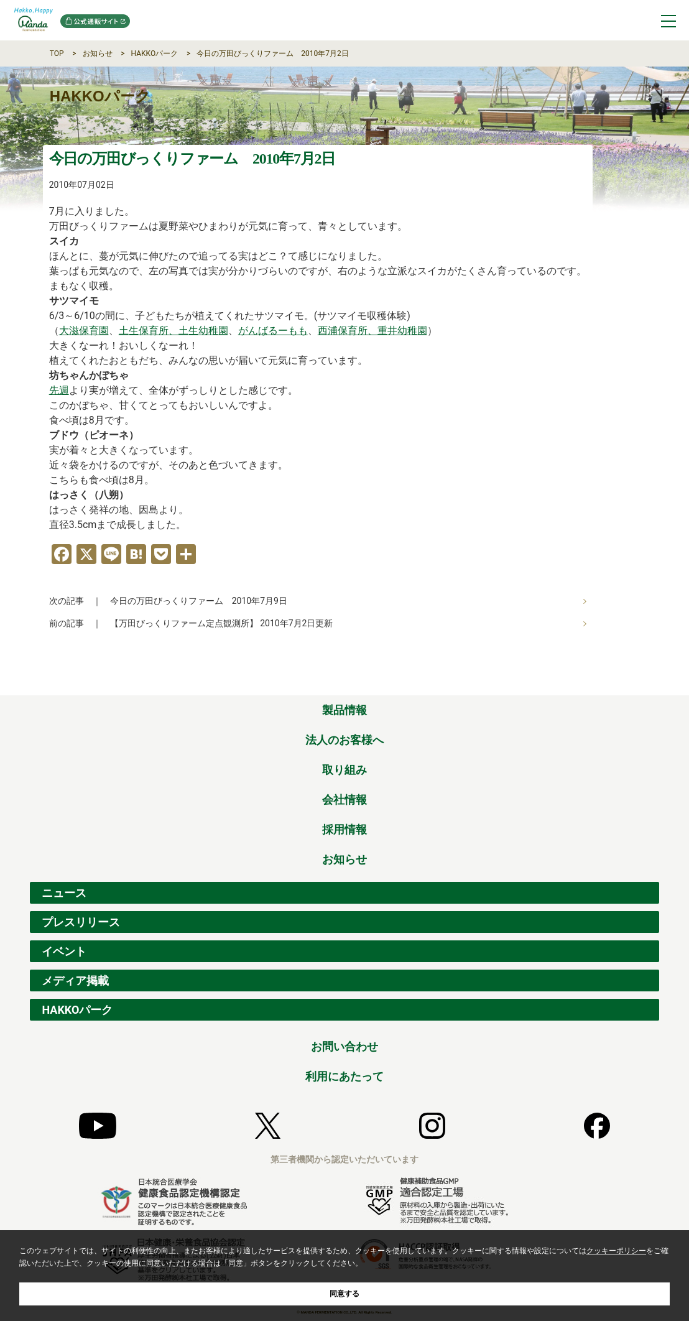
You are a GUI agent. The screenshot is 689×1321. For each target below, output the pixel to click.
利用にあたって (344, 1076)
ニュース (64, 892)
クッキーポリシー (616, 1250)
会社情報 (344, 799)
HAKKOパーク (154, 53)
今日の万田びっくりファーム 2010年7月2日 (272, 53)
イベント (64, 951)
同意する (344, 1293)
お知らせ (98, 53)
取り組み (344, 769)
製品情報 (344, 709)
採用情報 (344, 829)
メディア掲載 (75, 980)
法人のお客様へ (344, 739)
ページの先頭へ (650, 681)
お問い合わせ (344, 1046)
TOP (57, 53)
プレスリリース (81, 922)
